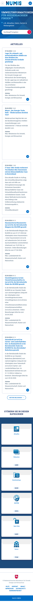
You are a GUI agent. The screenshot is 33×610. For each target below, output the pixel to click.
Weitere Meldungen (16, 397)
